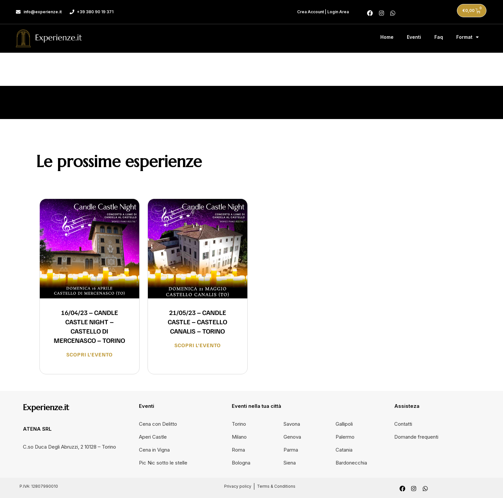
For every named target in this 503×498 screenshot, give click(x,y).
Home (387, 36)
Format (467, 36)
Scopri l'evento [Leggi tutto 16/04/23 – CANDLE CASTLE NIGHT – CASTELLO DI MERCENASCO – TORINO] (89, 353)
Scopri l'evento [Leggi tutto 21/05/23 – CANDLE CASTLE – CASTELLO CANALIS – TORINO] (197, 344)
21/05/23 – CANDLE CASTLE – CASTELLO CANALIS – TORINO (197, 320)
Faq (438, 36)
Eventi (414, 36)
